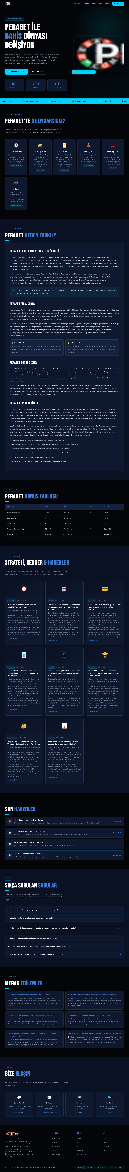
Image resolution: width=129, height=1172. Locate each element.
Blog (94, 4)
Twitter (105, 1150)
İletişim (107, 4)
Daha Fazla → (37, 71)
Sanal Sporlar (56, 1154)
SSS (100, 4)
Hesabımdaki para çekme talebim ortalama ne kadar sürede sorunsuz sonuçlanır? (64, 946)
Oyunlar (77, 4)
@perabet (79, 1112)
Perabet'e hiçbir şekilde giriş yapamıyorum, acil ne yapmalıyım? (64, 909)
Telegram (106, 1146)
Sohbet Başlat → (19, 1112)
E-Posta (105, 1142)
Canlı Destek (107, 1138)
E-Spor (54, 1150)
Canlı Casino (56, 1142)
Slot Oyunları (56, 1146)
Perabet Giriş (118, 4)
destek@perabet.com (49, 1112)
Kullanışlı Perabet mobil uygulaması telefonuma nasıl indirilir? (64, 938)
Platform (86, 4)
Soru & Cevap (81, 1154)
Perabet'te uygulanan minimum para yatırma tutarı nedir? (64, 918)
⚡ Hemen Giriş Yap (16, 71)
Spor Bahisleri (56, 1138)
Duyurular (80, 1150)
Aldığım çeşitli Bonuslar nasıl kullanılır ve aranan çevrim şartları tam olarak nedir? (64, 928)
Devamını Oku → (12, 638)
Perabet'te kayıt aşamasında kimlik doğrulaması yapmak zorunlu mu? (64, 954)
